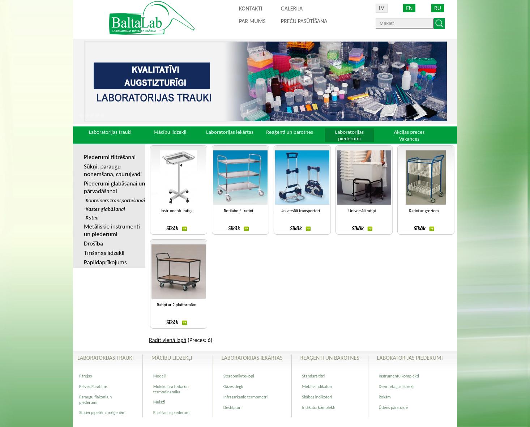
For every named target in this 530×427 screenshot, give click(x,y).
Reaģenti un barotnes (289, 132)
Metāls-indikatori (317, 386)
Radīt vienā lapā (167, 340)
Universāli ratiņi (362, 210)
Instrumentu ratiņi (177, 210)
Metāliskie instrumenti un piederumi (112, 230)
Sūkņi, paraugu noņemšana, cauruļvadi (113, 170)
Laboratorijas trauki (110, 132)
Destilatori (232, 407)
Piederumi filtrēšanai (110, 157)
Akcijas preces (409, 132)
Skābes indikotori (317, 397)
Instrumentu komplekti (399, 376)
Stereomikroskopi (238, 376)
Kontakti (250, 8)
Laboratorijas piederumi (349, 135)
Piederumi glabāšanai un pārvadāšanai (114, 187)
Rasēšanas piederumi (172, 412)
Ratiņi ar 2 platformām (176, 304)
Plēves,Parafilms (93, 386)
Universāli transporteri (300, 210)
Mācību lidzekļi (170, 132)
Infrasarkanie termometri (245, 397)
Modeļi (159, 376)
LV (381, 8)
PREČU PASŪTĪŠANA (304, 21)
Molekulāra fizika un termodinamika (171, 389)
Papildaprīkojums (105, 262)
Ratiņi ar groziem (424, 210)
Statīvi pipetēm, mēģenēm (102, 412)
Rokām (385, 397)
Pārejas (85, 376)
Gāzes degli (233, 386)
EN (409, 8)
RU (437, 8)
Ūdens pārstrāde (393, 407)
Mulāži (159, 402)
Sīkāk (176, 228)
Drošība (93, 243)
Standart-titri (313, 376)
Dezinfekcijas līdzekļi (397, 386)
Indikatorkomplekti (318, 407)
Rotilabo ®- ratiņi (238, 210)
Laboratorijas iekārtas (229, 132)
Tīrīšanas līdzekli (104, 253)
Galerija (292, 8)
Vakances (409, 139)
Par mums (252, 21)
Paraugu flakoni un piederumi (95, 399)
